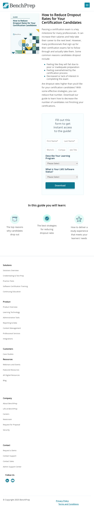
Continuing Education (12, 291)
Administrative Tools (11, 317)
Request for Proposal (11, 424)
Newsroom (7, 419)
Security (6, 430)
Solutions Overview (11, 270)
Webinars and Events (11, 364)
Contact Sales (8, 461)
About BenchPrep (10, 403)
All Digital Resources (11, 375)
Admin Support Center (12, 467)
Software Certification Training (15, 286)
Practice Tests (8, 281)
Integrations (8, 339)
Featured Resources (11, 370)
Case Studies (8, 354)
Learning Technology (11, 312)
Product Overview (10, 307)
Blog (4, 380)
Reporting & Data (10, 323)
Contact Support (9, 456)
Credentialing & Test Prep (13, 276)
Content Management (12, 328)
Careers (6, 414)
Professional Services (11, 333)
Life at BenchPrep (10, 409)
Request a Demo (9, 450)
